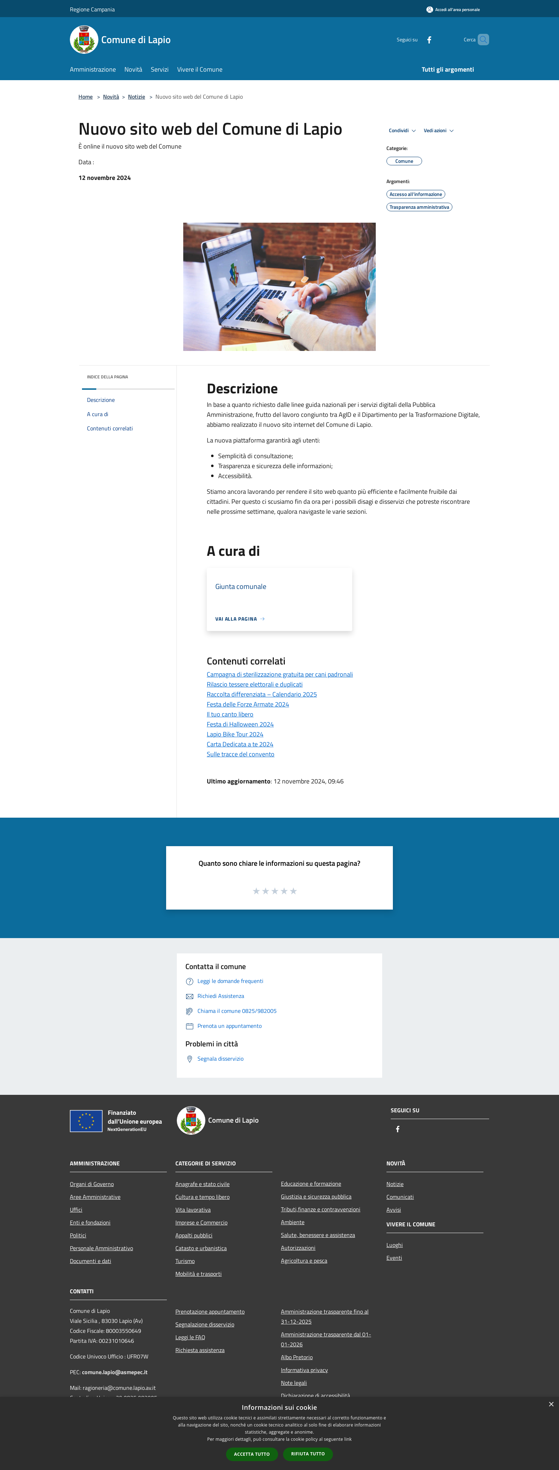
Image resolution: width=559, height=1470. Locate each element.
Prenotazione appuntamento (210, 1311)
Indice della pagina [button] (107, 376)
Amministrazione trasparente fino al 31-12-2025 (325, 1316)
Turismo (185, 1261)
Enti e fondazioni (90, 1222)
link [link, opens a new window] (348, 1439)
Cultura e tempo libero (202, 1196)
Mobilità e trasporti (198, 1273)
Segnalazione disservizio (204, 1324)
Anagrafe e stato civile (202, 1184)
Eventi (394, 1257)
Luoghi (394, 1245)
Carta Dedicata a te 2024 (240, 744)
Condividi (403, 130)
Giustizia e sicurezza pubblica (316, 1196)
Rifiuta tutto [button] (308, 1454)
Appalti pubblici (193, 1235)
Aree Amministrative (95, 1196)
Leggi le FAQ (190, 1337)
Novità (111, 96)
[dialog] (279, 1433)
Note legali (294, 1382)
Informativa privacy (304, 1370)
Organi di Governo (92, 1184)
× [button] (551, 1404)
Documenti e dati (90, 1261)
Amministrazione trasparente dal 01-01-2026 (326, 1339)
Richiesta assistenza (200, 1350)
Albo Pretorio (297, 1357)
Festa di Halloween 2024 (240, 724)
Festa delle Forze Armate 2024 (248, 704)
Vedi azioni (440, 130)
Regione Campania (92, 9)
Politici (78, 1235)
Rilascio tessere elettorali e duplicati (255, 684)
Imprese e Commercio (201, 1222)
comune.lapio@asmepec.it (115, 1372)
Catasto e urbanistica (201, 1248)
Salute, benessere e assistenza (318, 1235)
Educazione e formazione (311, 1183)
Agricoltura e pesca (304, 1260)
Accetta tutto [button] (252, 1454)
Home (85, 96)
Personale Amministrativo (101, 1248)
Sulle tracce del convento (241, 754)
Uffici (76, 1209)
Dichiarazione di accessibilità (315, 1395)
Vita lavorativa (193, 1209)
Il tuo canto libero (230, 714)
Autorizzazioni (298, 1247)
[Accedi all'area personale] (453, 9)
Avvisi (393, 1209)
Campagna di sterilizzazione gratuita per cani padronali (280, 674)
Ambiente (292, 1222)
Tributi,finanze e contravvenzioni (320, 1209)
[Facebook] (417, 39)
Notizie (136, 96)
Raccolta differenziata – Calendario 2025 (262, 694)
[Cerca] (480, 39)
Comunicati (400, 1196)
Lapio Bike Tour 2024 (235, 734)
